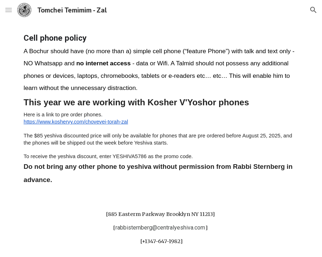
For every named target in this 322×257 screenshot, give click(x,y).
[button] (8, 10)
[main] (161, 109)
